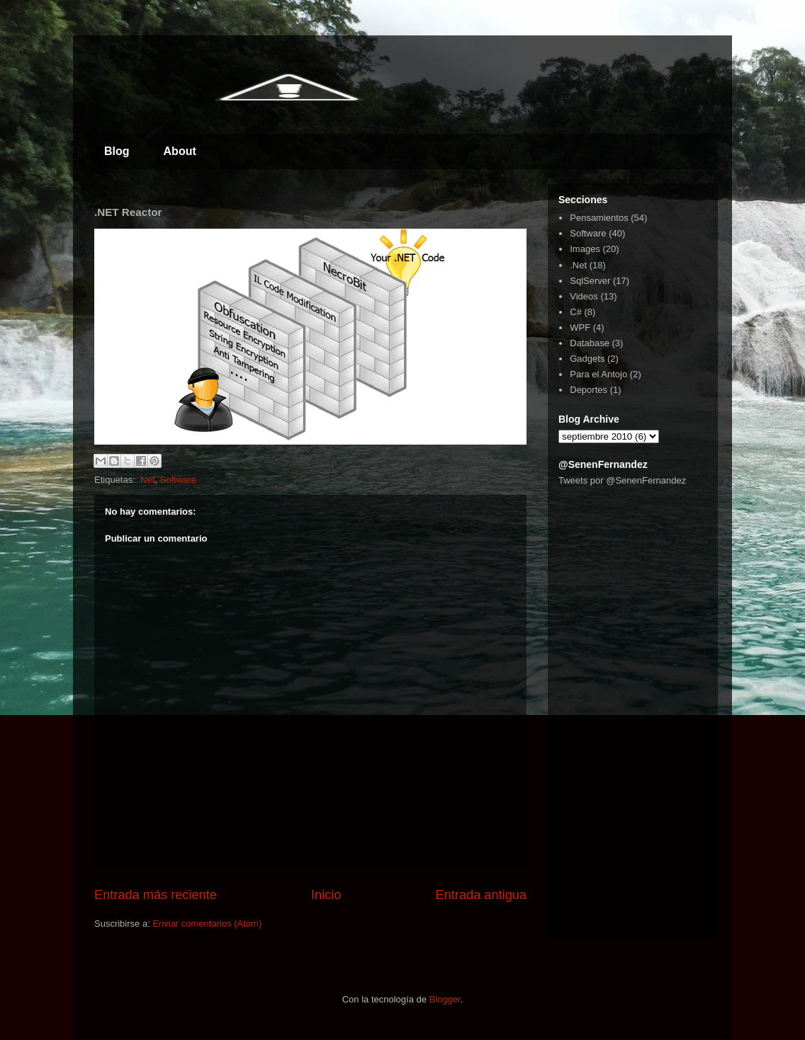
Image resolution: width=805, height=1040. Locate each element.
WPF (580, 327)
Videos (584, 296)
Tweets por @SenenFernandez (622, 480)
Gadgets (587, 358)
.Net (145, 479)
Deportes (588, 389)
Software (178, 479)
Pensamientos (599, 217)
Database (589, 343)
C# (576, 312)
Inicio (326, 895)
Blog (117, 151)
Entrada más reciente (155, 895)
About (180, 151)
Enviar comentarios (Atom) (206, 923)
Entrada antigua (481, 895)
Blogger (445, 999)
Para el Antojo (598, 374)
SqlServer (590, 280)
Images (585, 249)
